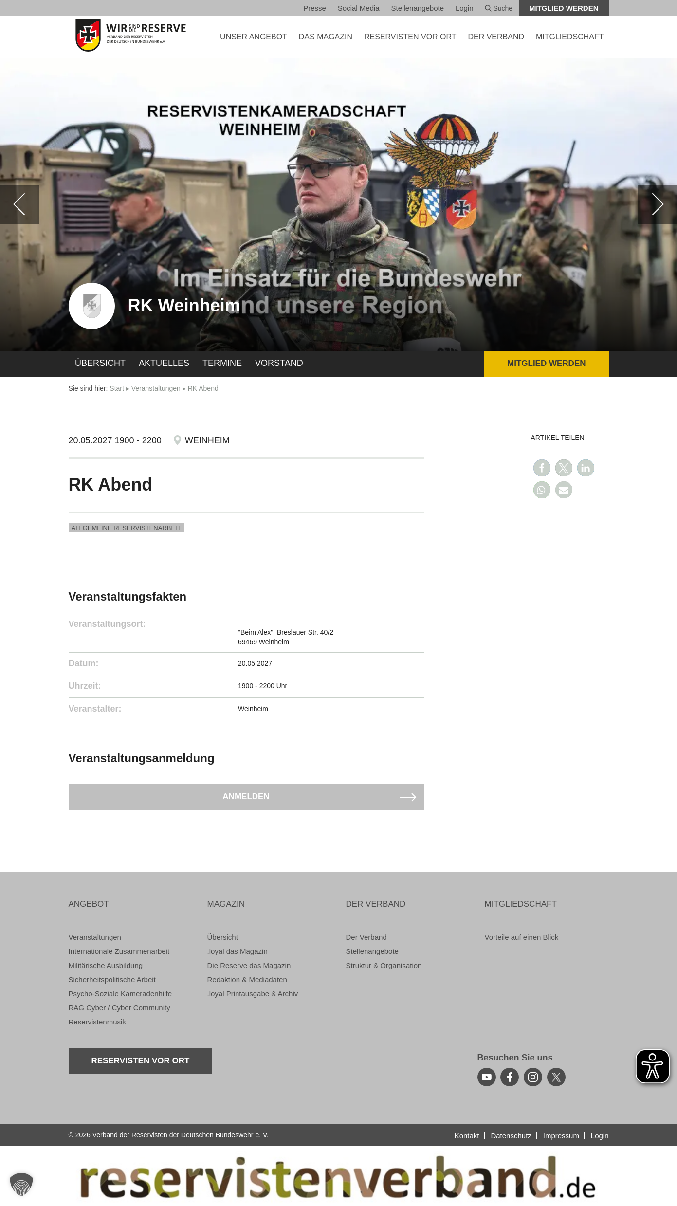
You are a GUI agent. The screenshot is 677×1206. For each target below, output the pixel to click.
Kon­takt (467, 1136)
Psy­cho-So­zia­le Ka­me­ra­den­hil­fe (120, 993)
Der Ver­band (366, 937)
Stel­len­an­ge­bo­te (417, 8)
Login (465, 8)
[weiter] (657, 204)
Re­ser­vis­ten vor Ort (410, 37)
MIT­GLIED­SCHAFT (570, 37)
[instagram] (533, 1077)
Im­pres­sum (561, 1136)
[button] (541, 467)
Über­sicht (100, 363)
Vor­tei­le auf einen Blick (522, 937)
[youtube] (486, 1077)
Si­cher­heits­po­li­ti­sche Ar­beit (112, 979)
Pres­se (314, 8)
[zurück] (19, 204)
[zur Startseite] (131, 35)
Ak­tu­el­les (164, 363)
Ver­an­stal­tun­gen (156, 388)
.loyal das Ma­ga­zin (237, 951)
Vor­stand (279, 363)
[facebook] (509, 1077)
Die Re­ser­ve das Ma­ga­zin (249, 965)
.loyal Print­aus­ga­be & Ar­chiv (252, 993)
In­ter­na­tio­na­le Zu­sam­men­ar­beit (119, 951)
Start (117, 388)
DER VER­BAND (496, 37)
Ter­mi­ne (222, 363)
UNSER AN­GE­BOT (253, 37)
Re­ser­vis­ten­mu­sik (97, 1022)
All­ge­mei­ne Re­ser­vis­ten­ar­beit (126, 527)
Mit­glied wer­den (564, 8)
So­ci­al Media (359, 8)
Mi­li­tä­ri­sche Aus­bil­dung (106, 965)
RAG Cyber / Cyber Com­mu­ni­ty (119, 1008)
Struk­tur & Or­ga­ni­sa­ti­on (384, 965)
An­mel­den (245, 796)
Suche (499, 8)
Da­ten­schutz (511, 1136)
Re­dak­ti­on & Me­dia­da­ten (247, 979)
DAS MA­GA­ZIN (325, 37)
